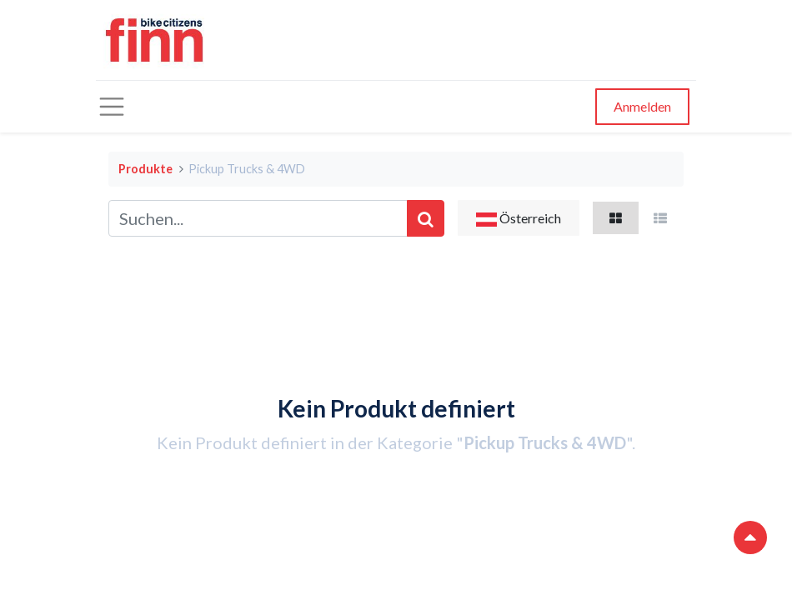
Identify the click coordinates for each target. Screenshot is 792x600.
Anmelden (642, 106)
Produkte (145, 169)
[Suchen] (425, 218)
